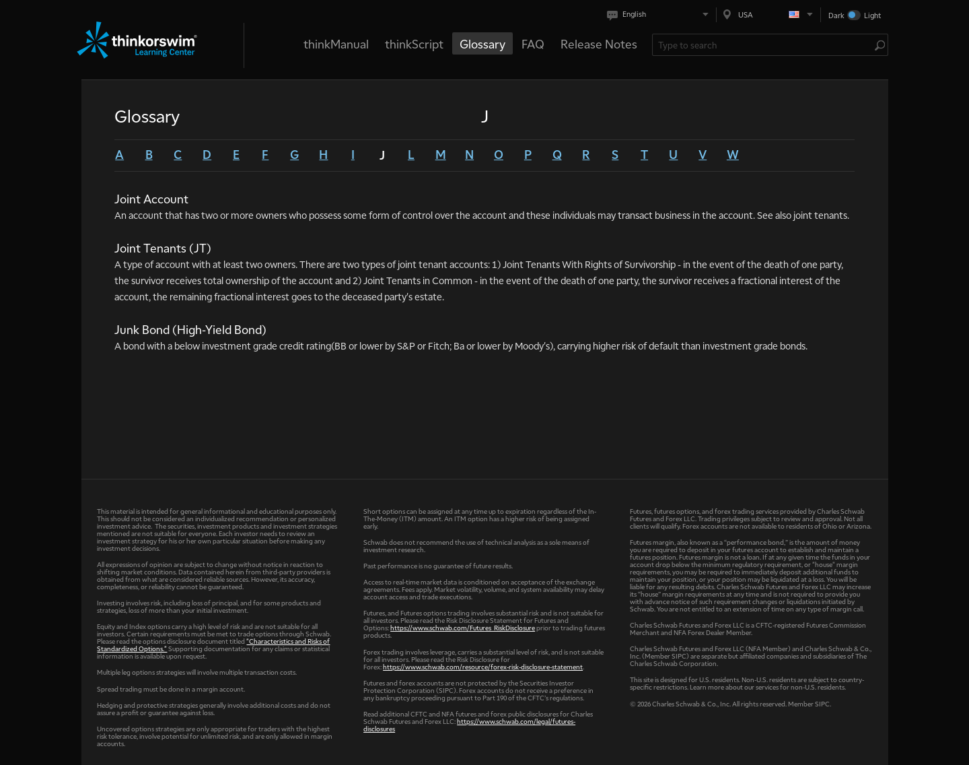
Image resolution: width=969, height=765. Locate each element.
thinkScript (414, 43)
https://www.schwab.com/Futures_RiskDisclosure (462, 627)
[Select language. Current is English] (660, 14)
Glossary (482, 43)
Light (872, 15)
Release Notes (599, 43)
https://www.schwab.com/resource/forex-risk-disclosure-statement (483, 666)
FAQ (533, 43)
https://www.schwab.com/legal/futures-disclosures (469, 725)
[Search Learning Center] (763, 45)
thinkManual (336, 43)
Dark (836, 15)
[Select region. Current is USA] (768, 14)
